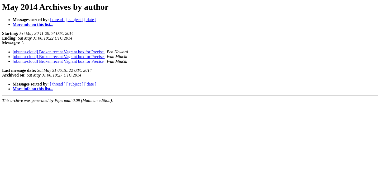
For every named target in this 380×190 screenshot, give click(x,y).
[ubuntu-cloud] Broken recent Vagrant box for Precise (58, 52)
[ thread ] (57, 19)
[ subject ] (74, 19)
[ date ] (90, 19)
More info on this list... (33, 24)
